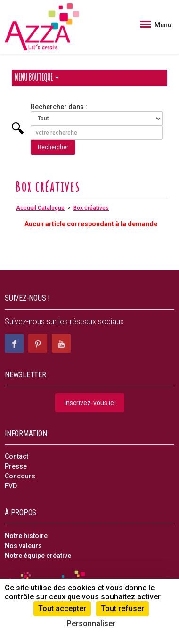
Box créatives (91, 208)
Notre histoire (26, 536)
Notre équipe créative (38, 555)
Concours (20, 476)
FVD (11, 486)
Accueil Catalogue (40, 208)
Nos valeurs (23, 545)
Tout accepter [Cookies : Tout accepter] (62, 608)
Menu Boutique (36, 77)
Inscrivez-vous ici (90, 402)
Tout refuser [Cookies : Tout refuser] (122, 608)
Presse (16, 466)
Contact (16, 456)
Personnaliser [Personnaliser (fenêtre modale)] (91, 623)
